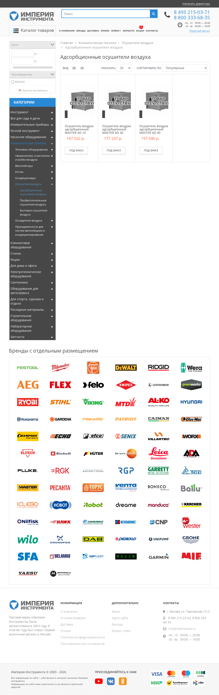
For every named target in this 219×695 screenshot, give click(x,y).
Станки (15, 253)
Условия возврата (73, 618)
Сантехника (19, 282)
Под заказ (76, 150)
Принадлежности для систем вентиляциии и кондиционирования (30, 231)
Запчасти (17, 337)
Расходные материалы (27, 310)
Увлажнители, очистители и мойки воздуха (32, 158)
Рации (15, 260)
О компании (69, 611)
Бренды (117, 624)
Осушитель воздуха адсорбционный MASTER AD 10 (79, 129)
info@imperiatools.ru (182, 629)
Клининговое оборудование (20, 245)
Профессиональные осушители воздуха (33, 202)
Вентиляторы (24, 166)
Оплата (66, 631)
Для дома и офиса (23, 266)
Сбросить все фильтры (33, 90)
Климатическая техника (28, 143)
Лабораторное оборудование (21, 328)
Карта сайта (120, 618)
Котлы (19, 172)
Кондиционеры (25, 178)
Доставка (67, 624)
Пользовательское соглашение (83, 644)
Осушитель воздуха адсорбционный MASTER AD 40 (153, 129)
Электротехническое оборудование (25, 274)
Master (20, 82)
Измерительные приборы (29, 124)
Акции (116, 611)
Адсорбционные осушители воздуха (33, 192)
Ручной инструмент (25, 131)
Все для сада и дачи (25, 118)
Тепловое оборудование (31, 149)
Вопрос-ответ (121, 631)
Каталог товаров (37, 30)
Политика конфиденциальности (83, 637)
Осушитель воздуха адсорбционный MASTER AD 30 (116, 129)
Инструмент (19, 112)
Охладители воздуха (28, 220)
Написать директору (196, 4)
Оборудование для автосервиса (24, 290)
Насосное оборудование (28, 137)
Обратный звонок (199, 30)
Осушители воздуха (28, 184)
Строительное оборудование (20, 318)
